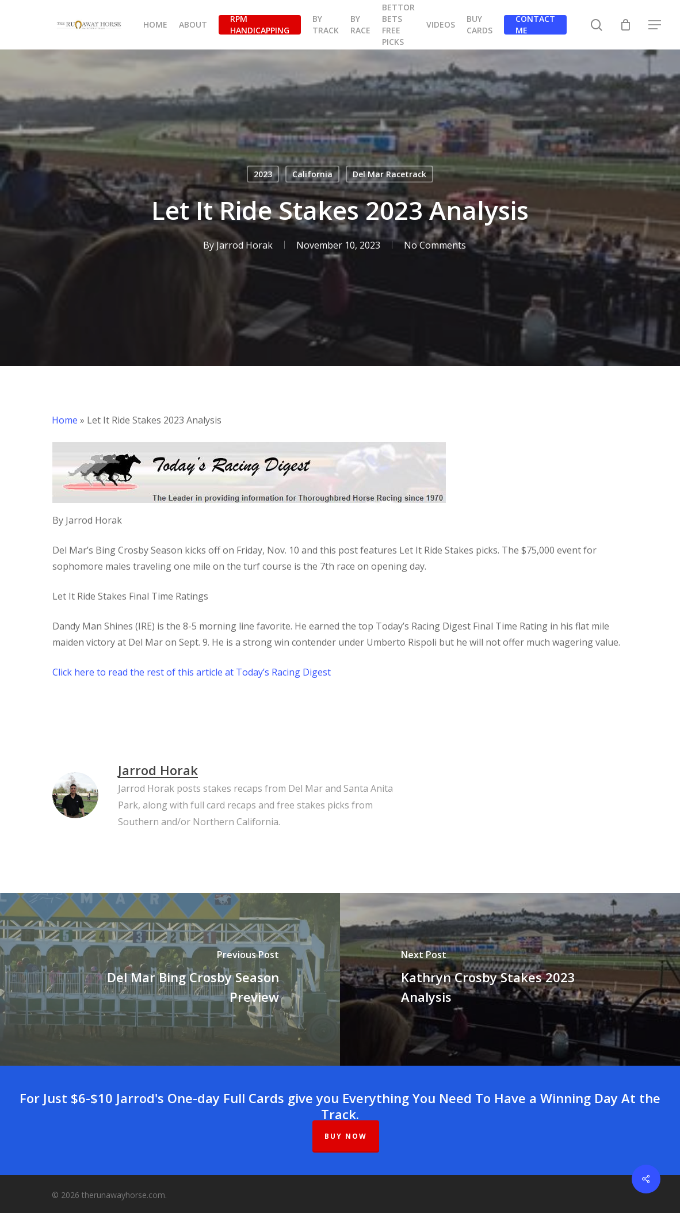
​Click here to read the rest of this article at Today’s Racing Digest (191, 672)
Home (65, 420)
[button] (655, 25)
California (312, 174)
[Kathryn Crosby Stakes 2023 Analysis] (510, 979)
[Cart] (626, 24)
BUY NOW (345, 1136)
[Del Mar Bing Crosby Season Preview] (170, 979)
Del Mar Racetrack (389, 174)
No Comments (435, 245)
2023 (263, 174)
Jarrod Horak (244, 245)
